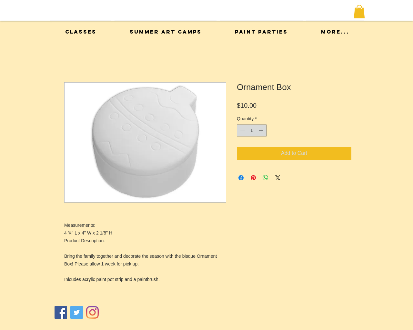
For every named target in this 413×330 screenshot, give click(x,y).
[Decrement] (242, 130)
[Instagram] (92, 312)
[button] (359, 11)
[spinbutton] (251, 130)
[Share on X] (278, 178)
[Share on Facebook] (241, 178)
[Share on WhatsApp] (265, 178)
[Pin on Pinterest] (253, 178)
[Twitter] (76, 312)
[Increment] (261, 130)
